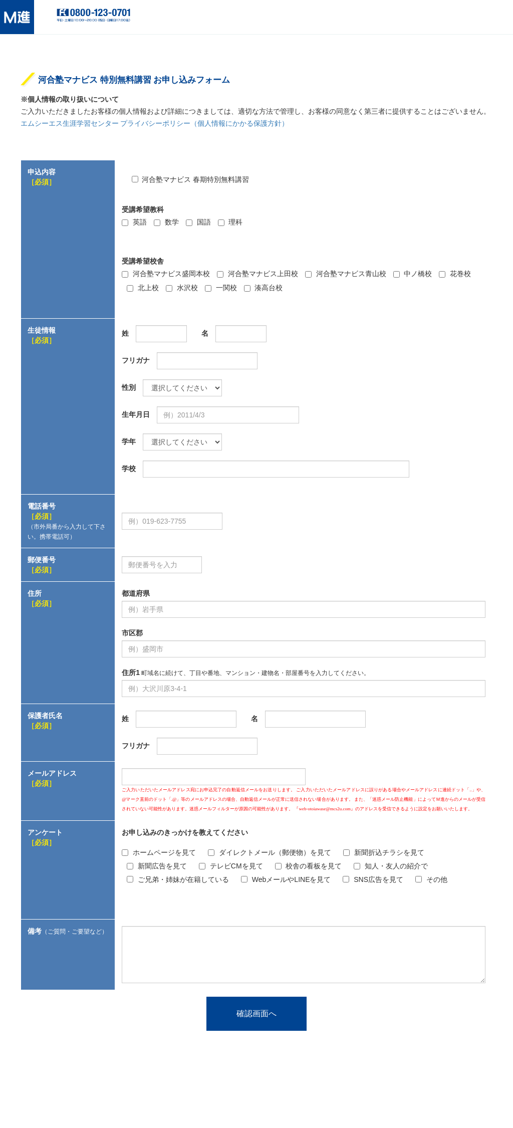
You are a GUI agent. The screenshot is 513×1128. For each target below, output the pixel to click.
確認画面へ (256, 1013)
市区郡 (132, 633)
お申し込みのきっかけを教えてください (185, 832)
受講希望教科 (143, 209)
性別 (129, 387)
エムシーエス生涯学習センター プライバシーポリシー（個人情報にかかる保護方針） (155, 123)
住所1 (246, 672)
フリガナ (136, 360)
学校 (129, 469)
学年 (129, 441)
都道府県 (136, 593)
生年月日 (136, 414)
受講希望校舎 (143, 261)
